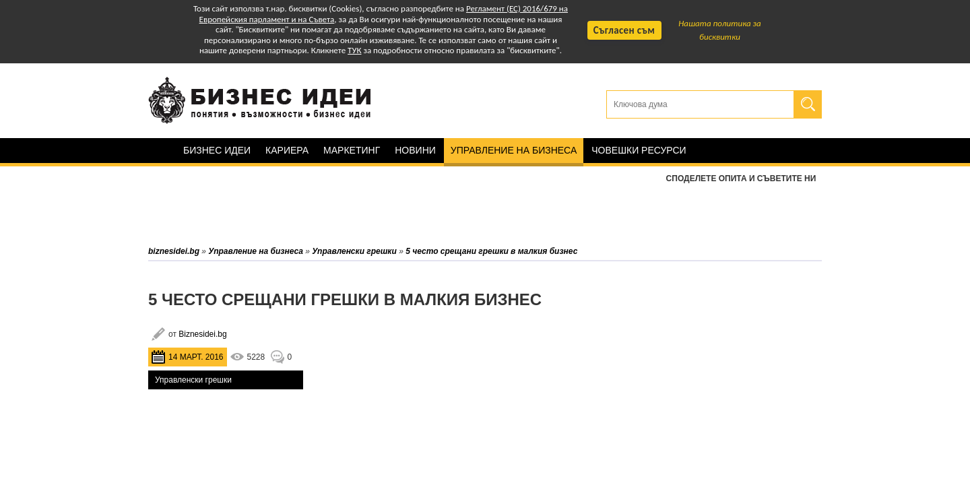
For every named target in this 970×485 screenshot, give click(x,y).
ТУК (354, 50)
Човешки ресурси (638, 150)
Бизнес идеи (217, 150)
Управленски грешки (193, 380)
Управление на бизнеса (514, 150)
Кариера (287, 150)
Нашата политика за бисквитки (719, 30)
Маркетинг (351, 150)
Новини (415, 150)
